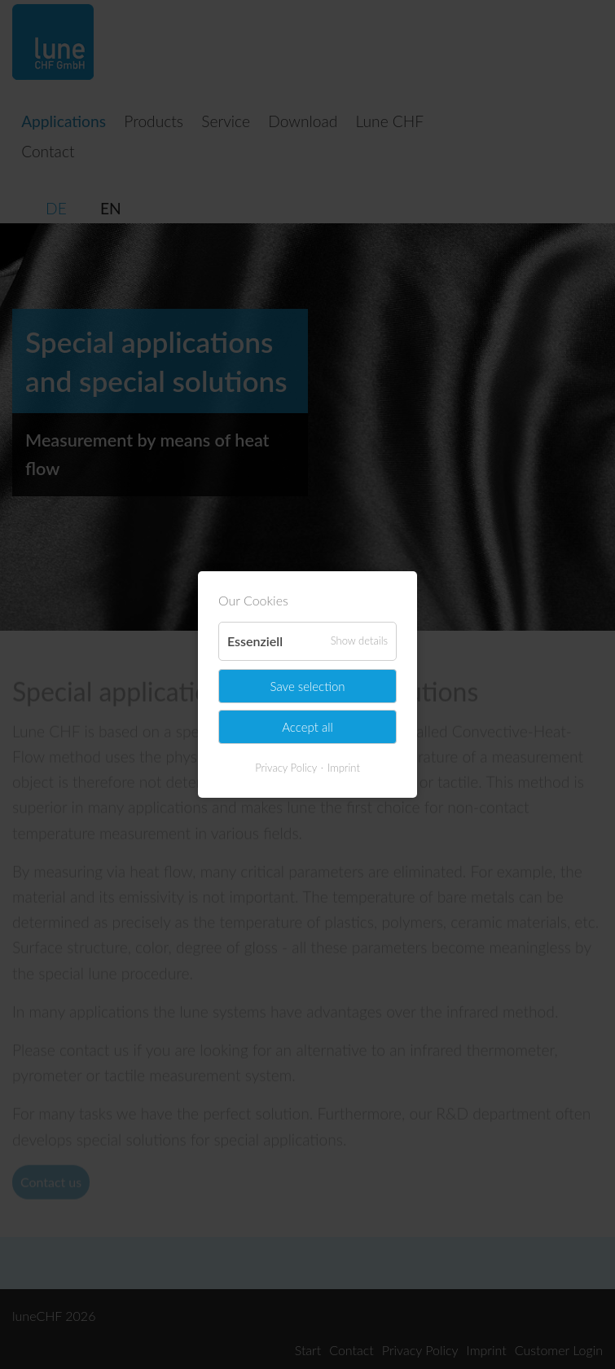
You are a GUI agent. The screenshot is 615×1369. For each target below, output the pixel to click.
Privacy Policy (286, 767)
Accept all (307, 727)
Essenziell (255, 641)
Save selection (307, 685)
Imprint (343, 767)
